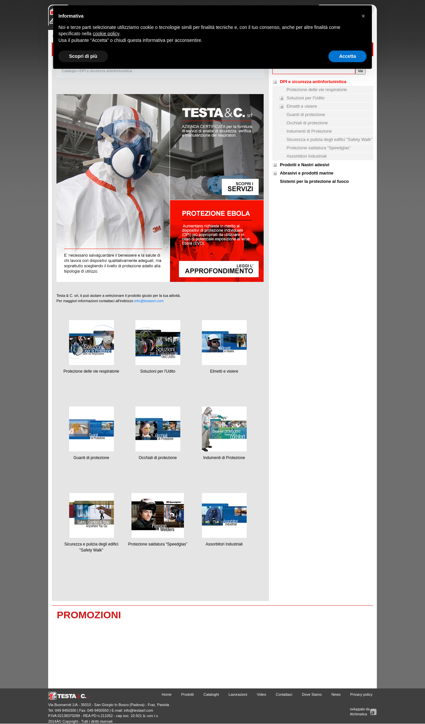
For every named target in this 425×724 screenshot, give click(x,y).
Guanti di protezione (91, 457)
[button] (363, 16)
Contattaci (284, 694)
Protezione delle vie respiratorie (91, 371)
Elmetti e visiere (224, 371)
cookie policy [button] (106, 33)
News (336, 694)
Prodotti (187, 694)
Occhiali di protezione (158, 457)
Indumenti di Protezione (224, 457)
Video (261, 694)
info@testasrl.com (148, 301)
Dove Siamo (312, 694)
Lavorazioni (237, 694)
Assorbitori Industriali (224, 544)
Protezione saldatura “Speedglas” (157, 544)
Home (166, 694)
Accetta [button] (347, 56)
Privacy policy (361, 694)
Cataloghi (211, 694)
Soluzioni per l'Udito (157, 371)
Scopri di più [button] (83, 56)
